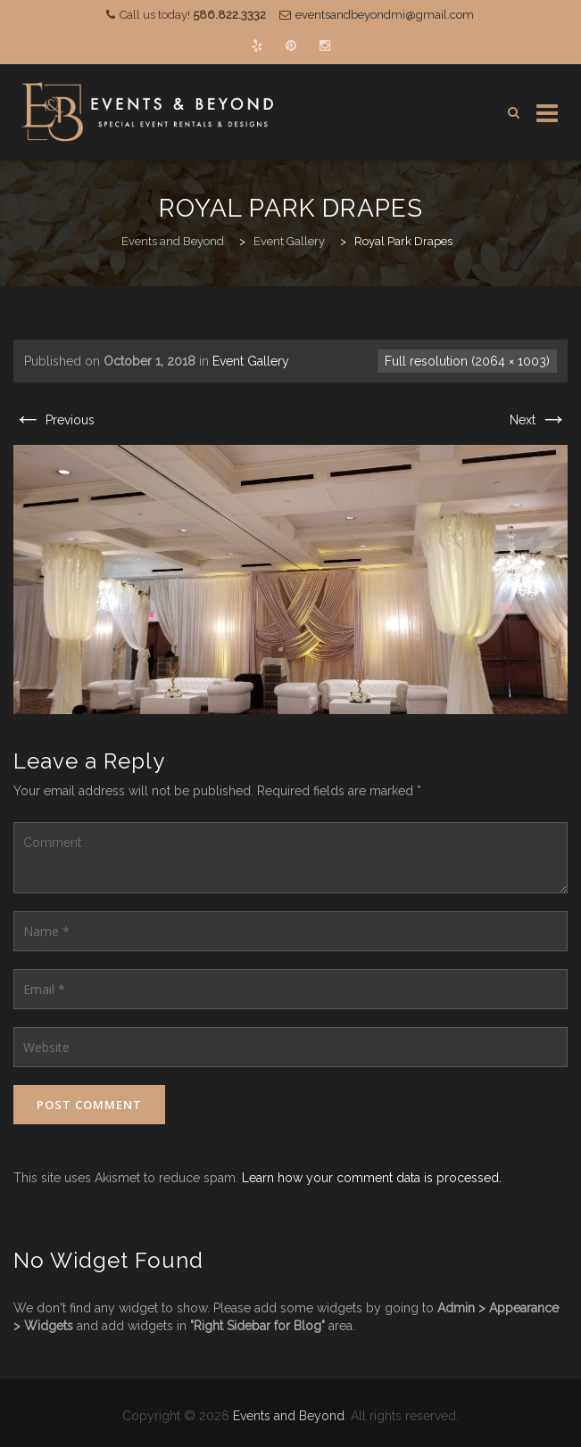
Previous (54, 420)
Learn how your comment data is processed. (372, 1178)
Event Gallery (250, 361)
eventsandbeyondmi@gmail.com (384, 14)
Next (539, 420)
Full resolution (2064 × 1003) (467, 361)
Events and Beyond (288, 1416)
